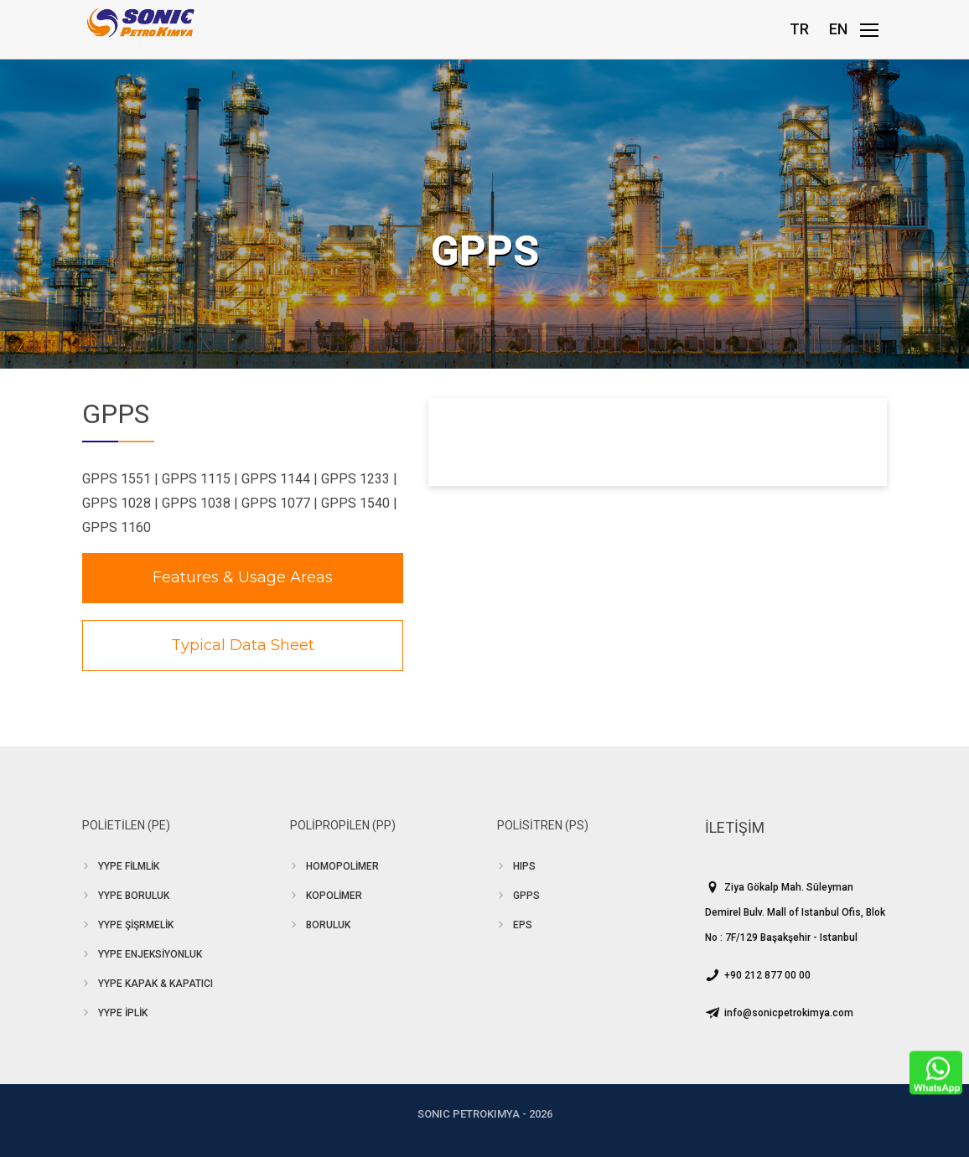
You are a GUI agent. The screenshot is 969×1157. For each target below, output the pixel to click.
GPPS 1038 (196, 503)
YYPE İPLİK (123, 1013)
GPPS (526, 895)
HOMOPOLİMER (342, 866)
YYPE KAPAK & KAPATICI (155, 983)
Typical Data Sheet (242, 645)
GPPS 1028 (116, 503)
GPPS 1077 (275, 503)
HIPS (524, 866)
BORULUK (328, 925)
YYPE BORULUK (133, 895)
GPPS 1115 (196, 479)
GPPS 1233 (355, 479)
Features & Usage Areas (243, 577)
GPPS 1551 (116, 479)
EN (838, 29)
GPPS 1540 (355, 503)
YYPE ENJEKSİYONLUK (150, 954)
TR (799, 29)
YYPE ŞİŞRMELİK (136, 925)
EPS (522, 925)
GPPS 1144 (275, 479)
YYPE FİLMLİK (128, 866)
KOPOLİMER (334, 895)
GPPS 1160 (116, 527)
